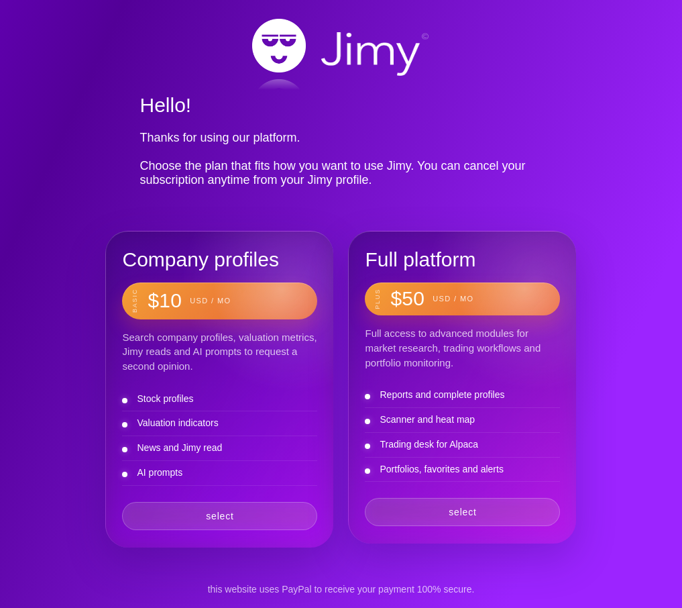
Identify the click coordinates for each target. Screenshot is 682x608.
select (219, 516)
